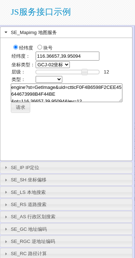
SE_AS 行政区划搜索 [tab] (29, 217)
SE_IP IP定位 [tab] (21, 167)
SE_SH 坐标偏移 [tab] (24, 180)
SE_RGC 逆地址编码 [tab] (29, 241)
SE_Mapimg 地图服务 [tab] (30, 32)
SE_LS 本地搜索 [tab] (24, 192)
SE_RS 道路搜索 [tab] (24, 204)
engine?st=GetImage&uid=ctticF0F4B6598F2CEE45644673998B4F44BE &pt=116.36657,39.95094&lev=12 (66, 92)
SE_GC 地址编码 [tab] (25, 229)
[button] (20, 107)
